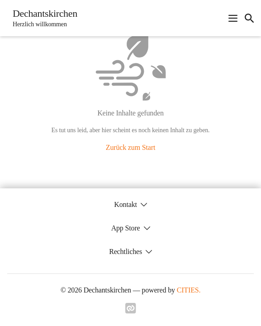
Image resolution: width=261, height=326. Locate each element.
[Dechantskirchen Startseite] (42, 18)
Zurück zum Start (130, 147)
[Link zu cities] (130, 311)
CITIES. (189, 290)
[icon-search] (249, 18)
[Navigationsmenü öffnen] (232, 18)
